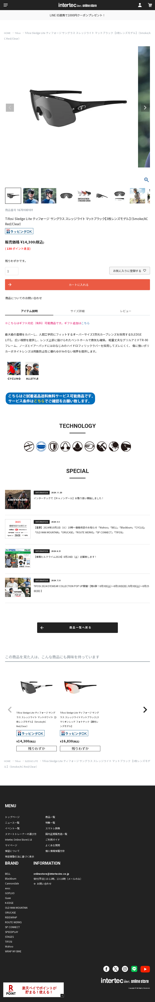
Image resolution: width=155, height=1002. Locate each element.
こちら (85, 323)
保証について (12, 851)
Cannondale (12, 883)
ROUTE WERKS (13, 922)
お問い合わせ (44, 883)
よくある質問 (52, 845)
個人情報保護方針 (55, 851)
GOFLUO (10, 893)
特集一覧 (50, 822)
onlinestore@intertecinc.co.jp (51, 874)
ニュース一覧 (12, 822)
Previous (10, 108)
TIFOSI (8, 941)
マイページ (11, 845)
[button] (10, 710)
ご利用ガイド (52, 839)
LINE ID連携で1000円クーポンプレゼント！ (77, 15)
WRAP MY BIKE (13, 951)
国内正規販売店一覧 (56, 834)
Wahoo (9, 946)
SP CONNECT (12, 927)
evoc (7, 888)
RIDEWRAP (11, 917)
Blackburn (10, 878)
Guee (8, 898)
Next (145, 108)
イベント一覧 (12, 828)
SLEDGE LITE (31, 761)
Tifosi (18, 33)
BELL (7, 873)
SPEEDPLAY (11, 932)
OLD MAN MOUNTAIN (16, 907)
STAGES (9, 936)
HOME (7, 33)
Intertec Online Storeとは (18, 839)
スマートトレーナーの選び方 (21, 834)
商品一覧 (50, 817)
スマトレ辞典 (52, 828)
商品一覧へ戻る (80, 627)
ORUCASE (10, 912)
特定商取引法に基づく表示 (19, 856)
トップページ (12, 817)
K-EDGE (9, 902)
